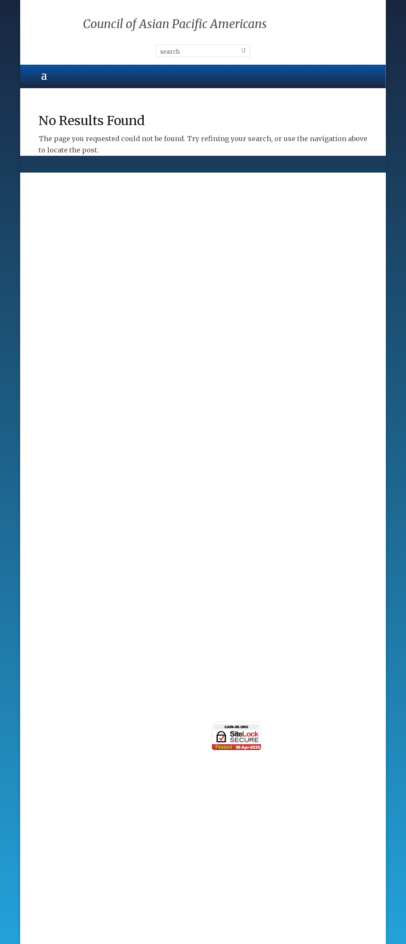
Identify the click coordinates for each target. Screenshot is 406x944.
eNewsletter (59, 742)
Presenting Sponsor (72, 505)
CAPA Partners (63, 410)
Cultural (52, 226)
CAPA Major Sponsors (75, 476)
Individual (56, 616)
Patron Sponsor (65, 520)
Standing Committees (75, 380)
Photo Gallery (62, 771)
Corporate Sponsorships (81, 491)
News (48, 757)
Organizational (64, 631)
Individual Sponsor (71, 535)
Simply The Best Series (78, 675)
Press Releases (64, 727)
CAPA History (61, 321)
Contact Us (57, 786)
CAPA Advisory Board (74, 366)
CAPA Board (58, 351)
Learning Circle (65, 645)
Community (59, 240)
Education (56, 255)
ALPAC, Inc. (203, 904)
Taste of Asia (60, 660)
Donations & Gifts (69, 550)
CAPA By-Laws (63, 395)
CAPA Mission (62, 336)
